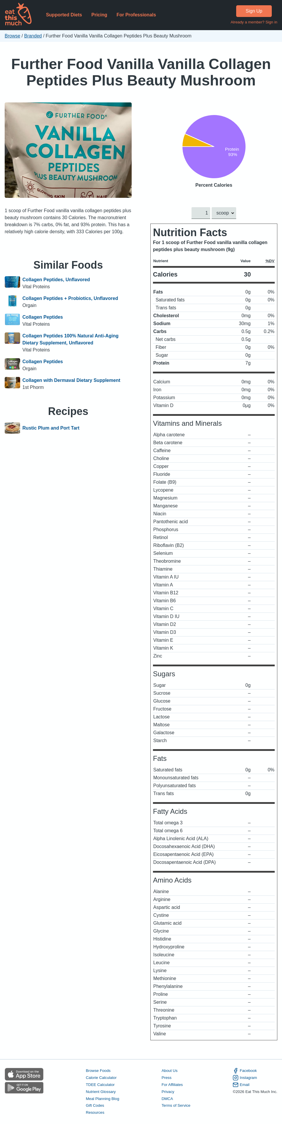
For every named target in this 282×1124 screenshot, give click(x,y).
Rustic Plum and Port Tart (50, 428)
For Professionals (136, 14)
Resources (95, 1113)
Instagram (245, 1078)
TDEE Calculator (100, 1084)
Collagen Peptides (42, 317)
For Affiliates (172, 1084)
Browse (12, 35)
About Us (169, 1070)
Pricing (99, 14)
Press (166, 1077)
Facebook (245, 1071)
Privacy (167, 1091)
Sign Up (254, 10)
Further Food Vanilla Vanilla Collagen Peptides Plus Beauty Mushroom (141, 72)
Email (241, 1085)
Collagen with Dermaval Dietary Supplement (71, 380)
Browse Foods (98, 1070)
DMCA (167, 1098)
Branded (33, 35)
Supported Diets (64, 14)
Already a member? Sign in (254, 22)
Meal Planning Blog (102, 1098)
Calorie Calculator (101, 1077)
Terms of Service (175, 1106)
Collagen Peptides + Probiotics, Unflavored (70, 298)
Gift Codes (95, 1106)
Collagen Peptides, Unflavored (56, 279)
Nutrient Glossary (101, 1091)
